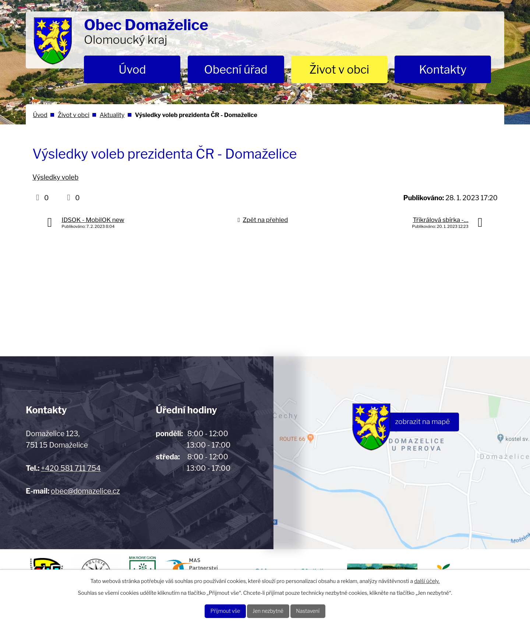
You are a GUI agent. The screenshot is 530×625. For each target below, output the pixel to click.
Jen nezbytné (268, 610)
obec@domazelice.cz (85, 491)
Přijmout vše (216, 610)
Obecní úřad (236, 70)
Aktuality (112, 115)
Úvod (132, 70)
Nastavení (317, 610)
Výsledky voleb (55, 177)
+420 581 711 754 (70, 468)
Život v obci (339, 70)
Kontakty (442, 70)
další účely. (426, 579)
